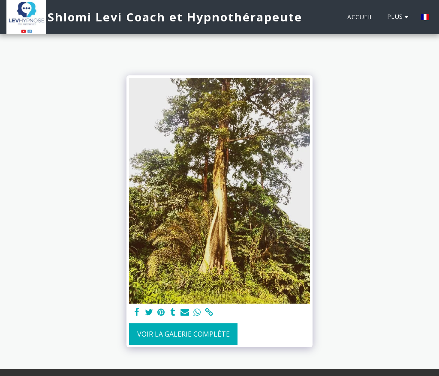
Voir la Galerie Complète (183, 334)
